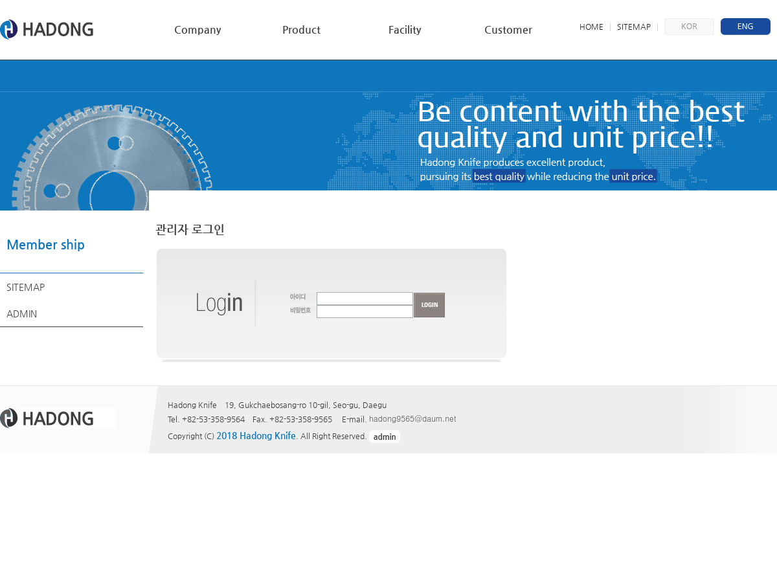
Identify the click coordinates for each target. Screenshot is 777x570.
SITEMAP (634, 26)
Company (197, 29)
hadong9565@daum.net (412, 418)
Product (301, 29)
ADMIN (21, 313)
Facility (404, 29)
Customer (508, 29)
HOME (591, 26)
